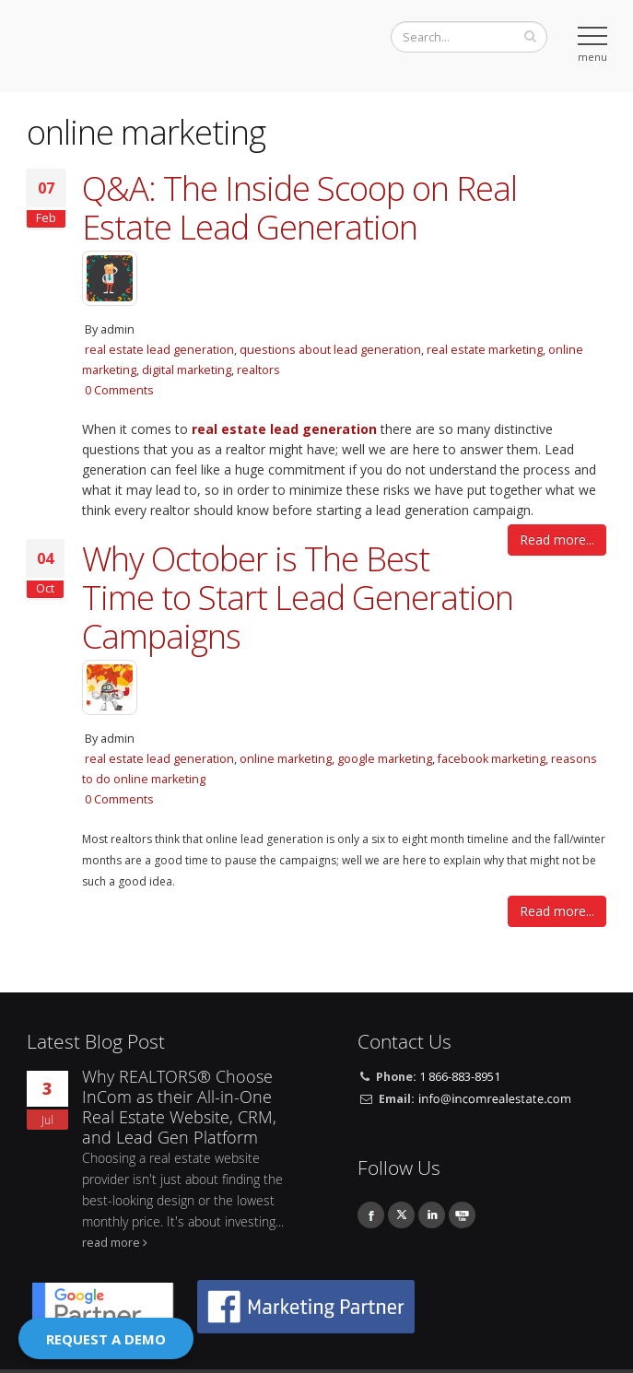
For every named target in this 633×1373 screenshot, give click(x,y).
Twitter (401, 1215)
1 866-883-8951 (459, 1077)
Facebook (371, 1215)
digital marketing (186, 370)
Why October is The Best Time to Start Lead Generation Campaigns (297, 597)
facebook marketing (491, 759)
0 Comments (119, 390)
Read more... (557, 539)
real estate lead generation (159, 350)
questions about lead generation (330, 350)
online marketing (286, 759)
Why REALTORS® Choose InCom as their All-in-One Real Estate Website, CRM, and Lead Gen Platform (179, 1107)
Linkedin (431, 1215)
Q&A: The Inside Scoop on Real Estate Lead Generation (299, 207)
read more (111, 1242)
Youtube (462, 1215)
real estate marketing (485, 350)
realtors (258, 370)
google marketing (384, 759)
